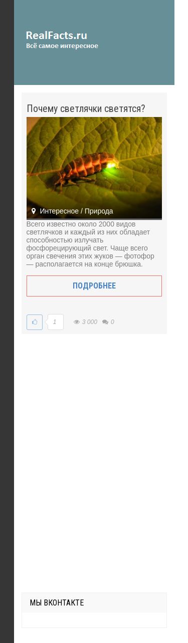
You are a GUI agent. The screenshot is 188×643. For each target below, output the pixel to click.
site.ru (76, 40)
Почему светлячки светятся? (86, 108)
